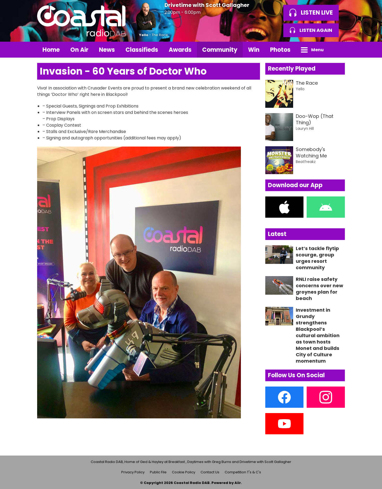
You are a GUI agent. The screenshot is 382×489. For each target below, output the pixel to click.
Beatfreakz (306, 161)
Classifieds (141, 50)
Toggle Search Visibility (337, 50)
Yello (143, 34)
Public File (158, 472)
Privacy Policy (133, 472)
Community (219, 50)
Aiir (238, 482)
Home (51, 50)
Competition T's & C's (243, 472)
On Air (79, 50)
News (107, 50)
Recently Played (291, 69)
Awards (180, 50)
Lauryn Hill (305, 128)
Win (253, 50)
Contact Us (210, 472)
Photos (280, 50)
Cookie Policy (183, 472)
